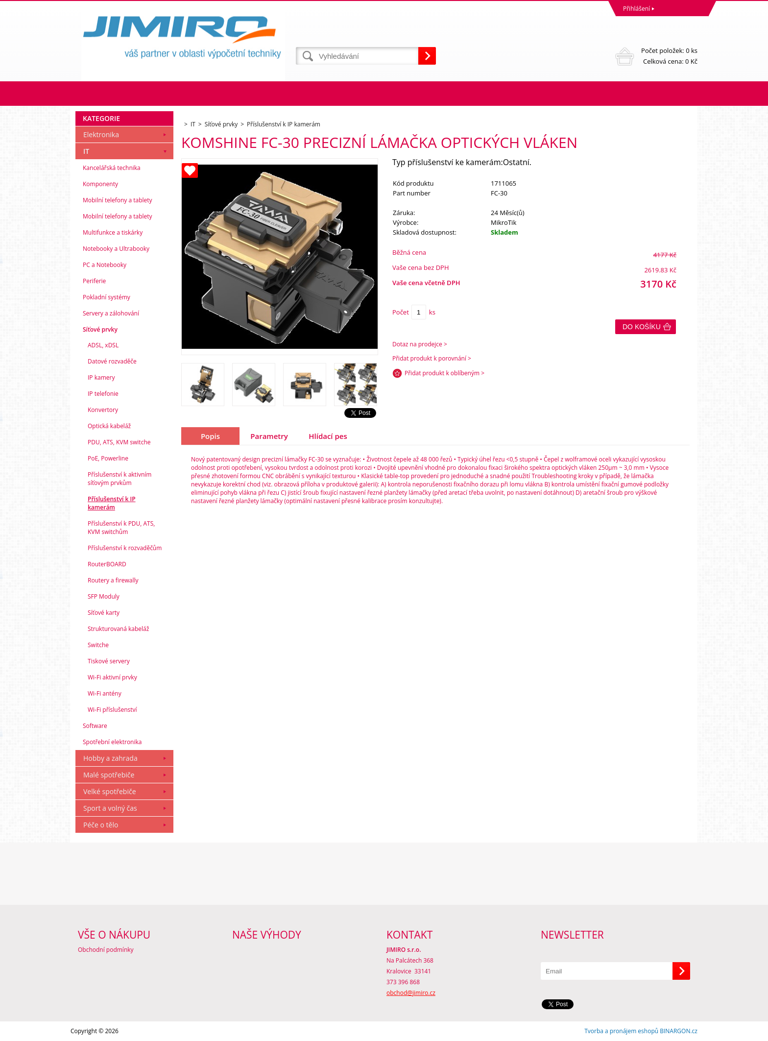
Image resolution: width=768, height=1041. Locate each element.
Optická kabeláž (109, 426)
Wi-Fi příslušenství (112, 709)
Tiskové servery (109, 661)
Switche (98, 645)
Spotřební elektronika (112, 742)
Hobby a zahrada (110, 758)
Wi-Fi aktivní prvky (112, 677)
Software (95, 726)
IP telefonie (103, 393)
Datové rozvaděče (112, 361)
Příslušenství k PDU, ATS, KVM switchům (121, 527)
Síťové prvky (100, 329)
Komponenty (100, 184)
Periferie (94, 281)
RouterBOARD (107, 564)
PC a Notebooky (104, 265)
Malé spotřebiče (108, 774)
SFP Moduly (104, 596)
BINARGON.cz (678, 1031)
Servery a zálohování (111, 313)
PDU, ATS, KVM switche (119, 442)
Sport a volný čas (110, 808)
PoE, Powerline (108, 458)
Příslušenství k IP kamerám (112, 503)
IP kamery (101, 377)
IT (86, 151)
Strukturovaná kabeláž (118, 629)
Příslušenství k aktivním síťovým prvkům (119, 478)
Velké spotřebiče (109, 791)
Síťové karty (104, 612)
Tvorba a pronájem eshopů (621, 1031)
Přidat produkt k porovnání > (431, 358)
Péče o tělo (100, 824)
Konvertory (103, 410)
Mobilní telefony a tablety (117, 200)
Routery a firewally (113, 580)
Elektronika (101, 134)
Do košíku (642, 327)
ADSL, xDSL (103, 345)
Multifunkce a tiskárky (113, 232)
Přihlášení (636, 8)
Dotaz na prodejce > (419, 344)
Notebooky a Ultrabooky (116, 248)
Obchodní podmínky (106, 949)
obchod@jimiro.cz (410, 993)
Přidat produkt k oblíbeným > (444, 373)
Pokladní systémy (106, 297)
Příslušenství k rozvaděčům (125, 548)
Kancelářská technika (112, 168)
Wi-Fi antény (104, 693)
